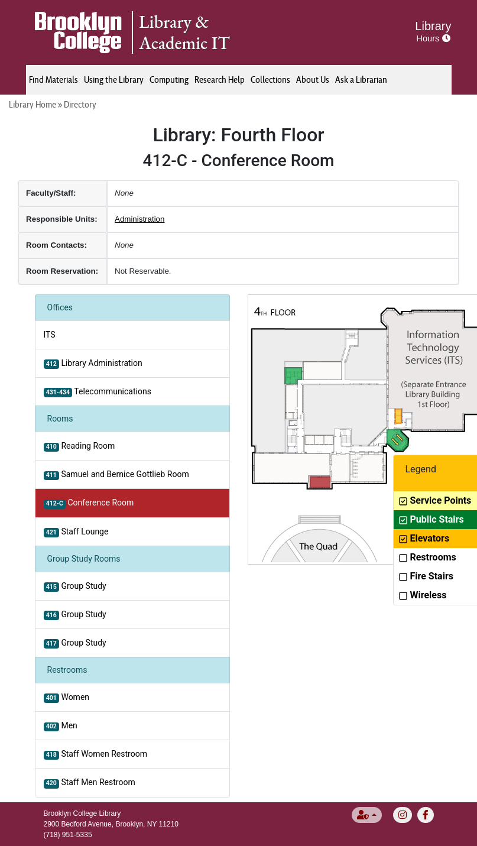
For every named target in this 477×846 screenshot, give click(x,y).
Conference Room (89, 503)
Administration (139, 219)
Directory (80, 104)
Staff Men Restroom (89, 782)
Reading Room (79, 446)
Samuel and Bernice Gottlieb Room (116, 474)
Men (60, 726)
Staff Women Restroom (95, 754)
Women (67, 697)
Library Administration (93, 363)
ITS (50, 334)
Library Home (32, 104)
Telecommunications (97, 392)
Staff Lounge (76, 532)
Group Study (75, 586)
